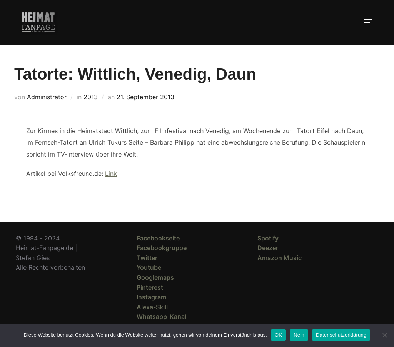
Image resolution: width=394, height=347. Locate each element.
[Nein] (384, 335)
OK (278, 335)
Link (111, 173)
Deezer (267, 248)
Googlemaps (155, 277)
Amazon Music (279, 258)
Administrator (47, 97)
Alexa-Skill (152, 307)
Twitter (147, 258)
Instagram (151, 297)
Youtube (149, 267)
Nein (299, 335)
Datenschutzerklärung (341, 335)
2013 (90, 97)
